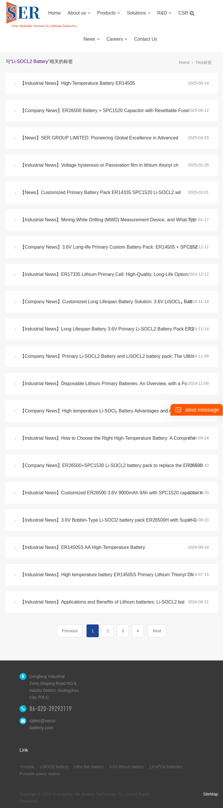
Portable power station (39, 773)
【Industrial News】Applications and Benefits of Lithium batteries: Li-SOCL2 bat (102, 601)
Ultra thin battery (89, 766)
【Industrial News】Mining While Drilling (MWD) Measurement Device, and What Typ (107, 219)
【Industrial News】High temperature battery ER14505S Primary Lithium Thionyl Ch (106, 574)
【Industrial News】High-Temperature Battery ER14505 (77, 83)
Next (157, 631)
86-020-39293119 (50, 708)
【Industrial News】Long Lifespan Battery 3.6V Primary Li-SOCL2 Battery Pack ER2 (107, 328)
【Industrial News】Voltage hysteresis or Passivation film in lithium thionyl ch (99, 165)
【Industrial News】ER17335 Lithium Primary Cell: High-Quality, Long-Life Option (104, 274)
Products (108, 12)
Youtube (26, 766)
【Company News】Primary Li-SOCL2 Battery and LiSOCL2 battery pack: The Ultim (107, 356)
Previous (70, 631)
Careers (117, 39)
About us (79, 12)
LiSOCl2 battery (54, 766)
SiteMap (210, 794)
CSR (185, 12)
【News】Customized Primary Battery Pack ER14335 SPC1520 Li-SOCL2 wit (100, 192)
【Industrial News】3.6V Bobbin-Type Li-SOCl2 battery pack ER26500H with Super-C (108, 520)
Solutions (138, 12)
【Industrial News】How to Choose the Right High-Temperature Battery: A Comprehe (107, 438)
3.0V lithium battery (126, 766)
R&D (164, 12)
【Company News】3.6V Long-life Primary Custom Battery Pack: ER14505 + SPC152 (108, 247)
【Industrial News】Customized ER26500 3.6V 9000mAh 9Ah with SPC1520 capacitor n (111, 492)
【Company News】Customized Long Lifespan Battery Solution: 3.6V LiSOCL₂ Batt (106, 301)
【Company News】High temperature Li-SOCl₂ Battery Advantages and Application (106, 410)
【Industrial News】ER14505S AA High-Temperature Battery (82, 547)
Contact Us (145, 39)
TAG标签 (203, 62)
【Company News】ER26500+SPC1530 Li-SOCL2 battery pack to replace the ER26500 (111, 465)
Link (23, 750)
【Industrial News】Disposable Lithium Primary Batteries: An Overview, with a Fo (103, 383)
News (92, 39)
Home (54, 12)
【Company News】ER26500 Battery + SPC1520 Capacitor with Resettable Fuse (104, 110)
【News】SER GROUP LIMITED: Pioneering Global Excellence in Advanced (99, 137)
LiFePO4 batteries (166, 766)
